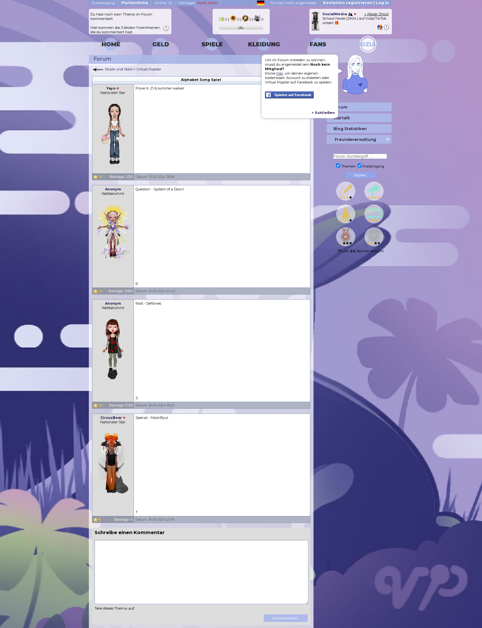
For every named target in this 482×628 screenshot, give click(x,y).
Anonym (113, 189)
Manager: (198, 2)
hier (279, 73)
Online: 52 (163, 2)
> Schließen (323, 112)
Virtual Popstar (148, 69)
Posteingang (103, 2)
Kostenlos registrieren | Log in (356, 2)
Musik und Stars (118, 69)
